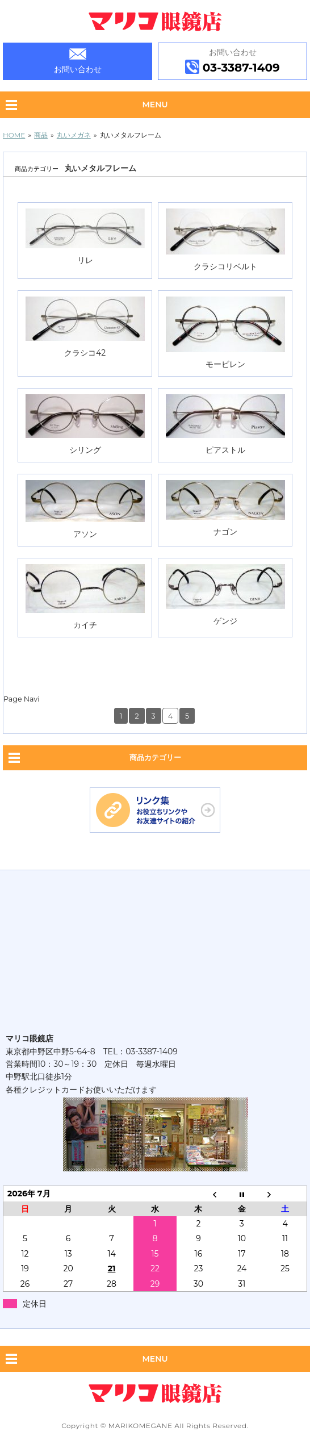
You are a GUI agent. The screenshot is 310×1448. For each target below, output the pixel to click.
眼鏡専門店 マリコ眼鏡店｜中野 (155, 21)
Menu (154, 104)
